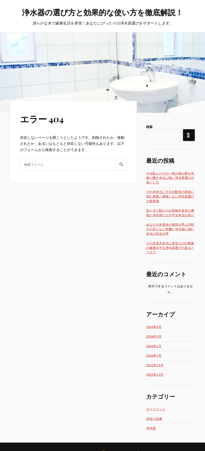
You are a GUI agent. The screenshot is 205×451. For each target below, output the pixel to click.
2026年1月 (154, 355)
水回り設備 (154, 419)
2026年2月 (154, 346)
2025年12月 (154, 365)
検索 (149, 127)
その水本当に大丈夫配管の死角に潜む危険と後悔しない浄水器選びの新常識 (170, 196)
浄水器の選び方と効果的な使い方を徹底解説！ (102, 12)
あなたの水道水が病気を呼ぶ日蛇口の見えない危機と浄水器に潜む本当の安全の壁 (170, 228)
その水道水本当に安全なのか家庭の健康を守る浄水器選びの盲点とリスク (170, 247)
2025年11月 (154, 374)
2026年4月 (154, 327)
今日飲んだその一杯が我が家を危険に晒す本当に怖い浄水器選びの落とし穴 (170, 177)
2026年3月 (154, 336)
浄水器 (151, 428)
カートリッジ (155, 409)
